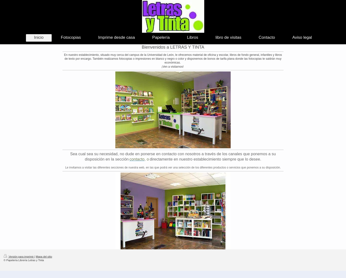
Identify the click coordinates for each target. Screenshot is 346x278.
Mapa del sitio (44, 256)
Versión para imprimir (19, 256)
